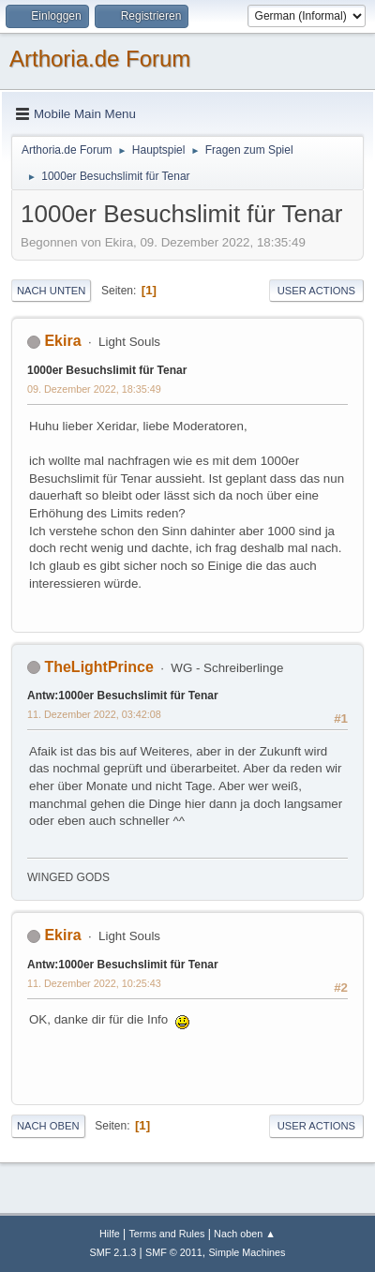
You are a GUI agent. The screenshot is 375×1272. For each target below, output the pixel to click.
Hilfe (109, 1233)
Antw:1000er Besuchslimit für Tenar (122, 695)
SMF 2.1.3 (113, 1252)
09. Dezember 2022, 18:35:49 (94, 389)
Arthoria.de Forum (99, 58)
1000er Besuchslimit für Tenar (107, 370)
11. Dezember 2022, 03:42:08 (94, 714)
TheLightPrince (98, 667)
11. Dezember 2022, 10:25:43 (94, 983)
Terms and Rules (166, 1233)
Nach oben (48, 1125)
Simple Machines (246, 1252)
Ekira (62, 341)
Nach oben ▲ (245, 1233)
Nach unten (51, 290)
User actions (316, 290)
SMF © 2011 (173, 1252)
